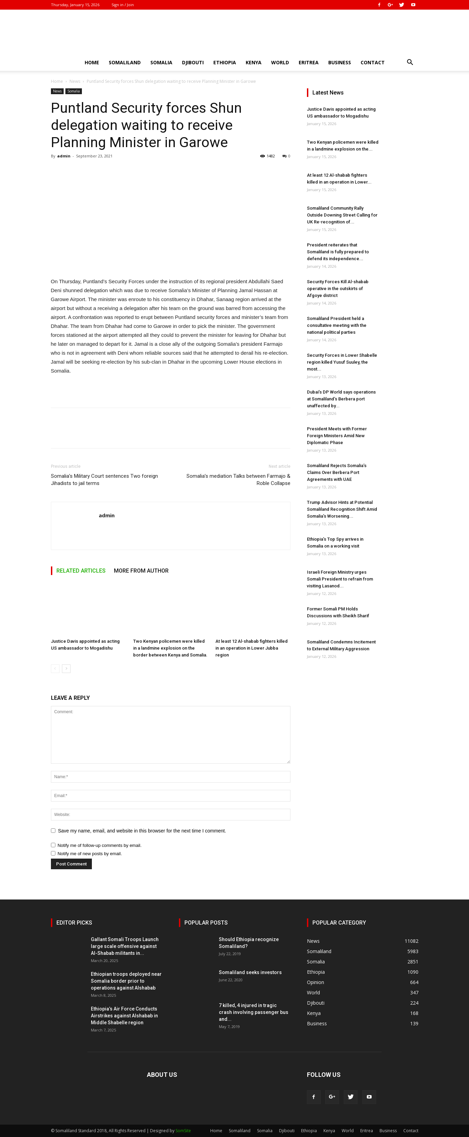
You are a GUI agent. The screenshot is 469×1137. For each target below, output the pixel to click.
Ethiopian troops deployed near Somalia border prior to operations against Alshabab (126, 981)
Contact (373, 62)
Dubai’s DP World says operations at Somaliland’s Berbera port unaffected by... (341, 398)
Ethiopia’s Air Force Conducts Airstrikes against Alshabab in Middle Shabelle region (124, 1015)
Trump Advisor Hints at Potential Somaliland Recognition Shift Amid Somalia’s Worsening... (342, 509)
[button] (410, 63)
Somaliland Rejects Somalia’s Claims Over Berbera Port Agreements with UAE (336, 472)
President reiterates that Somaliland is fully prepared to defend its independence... (338, 251)
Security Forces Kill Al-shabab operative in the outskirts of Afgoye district (338, 288)
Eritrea (309, 62)
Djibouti (193, 62)
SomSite (183, 1131)
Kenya (254, 62)
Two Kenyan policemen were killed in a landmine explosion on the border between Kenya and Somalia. (170, 648)
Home (92, 62)
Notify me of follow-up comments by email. (99, 845)
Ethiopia (224, 62)
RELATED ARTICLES (81, 570)
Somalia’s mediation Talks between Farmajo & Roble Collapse (238, 479)
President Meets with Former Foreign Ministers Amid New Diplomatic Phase (337, 435)
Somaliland (125, 62)
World (280, 62)
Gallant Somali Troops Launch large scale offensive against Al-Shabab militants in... (125, 946)
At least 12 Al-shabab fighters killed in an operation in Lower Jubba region (251, 648)
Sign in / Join (122, 4)
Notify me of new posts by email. (89, 853)
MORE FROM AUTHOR (141, 570)
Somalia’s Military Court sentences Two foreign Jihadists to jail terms (104, 479)
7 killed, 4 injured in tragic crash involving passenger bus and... (253, 1012)
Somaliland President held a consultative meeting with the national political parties (336, 325)
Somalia (161, 62)
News (75, 81)
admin (64, 155)
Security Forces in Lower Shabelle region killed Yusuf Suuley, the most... (342, 362)
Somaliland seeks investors (250, 972)
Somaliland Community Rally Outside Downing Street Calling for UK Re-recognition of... (342, 215)
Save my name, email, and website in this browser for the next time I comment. (142, 831)
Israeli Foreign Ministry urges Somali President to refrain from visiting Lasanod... (340, 579)
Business (339, 62)
